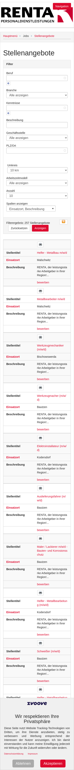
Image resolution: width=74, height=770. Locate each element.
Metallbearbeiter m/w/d (51, 299)
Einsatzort (13, 260)
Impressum (32, 754)
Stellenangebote (44, 36)
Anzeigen (40, 228)
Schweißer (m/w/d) (48, 651)
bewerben (43, 282)
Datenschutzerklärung (13, 754)
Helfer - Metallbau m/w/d (52, 252)
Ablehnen (23, 763)
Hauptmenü (10, 36)
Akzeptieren (52, 763)
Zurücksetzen (19, 228)
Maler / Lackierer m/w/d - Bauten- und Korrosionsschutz (52, 550)
